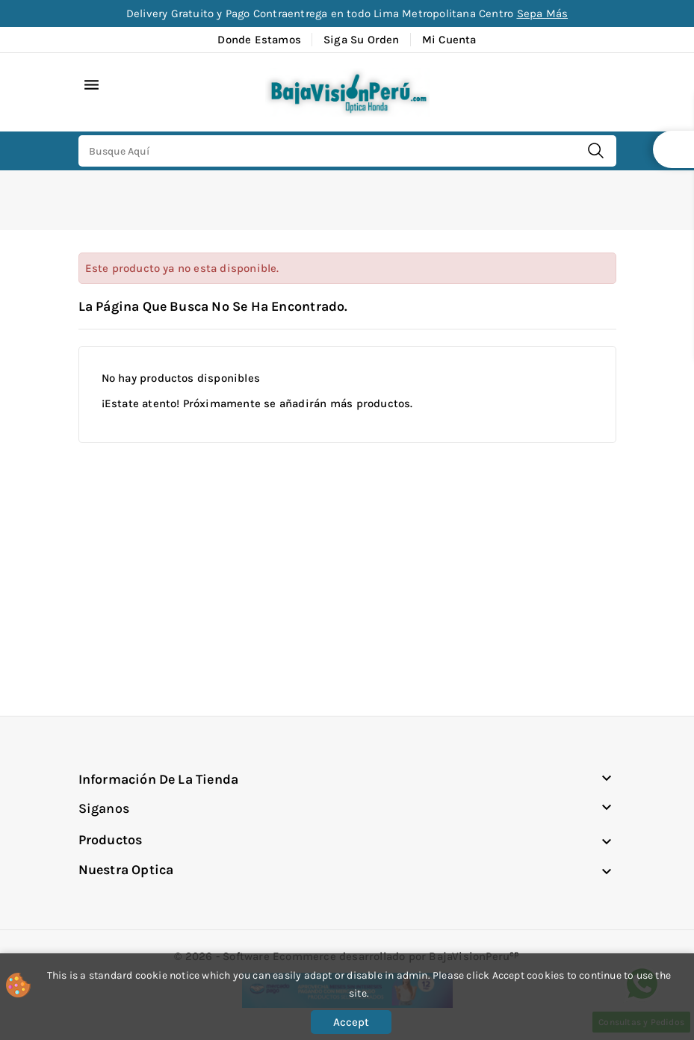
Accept (351, 1022)
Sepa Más (542, 13)
